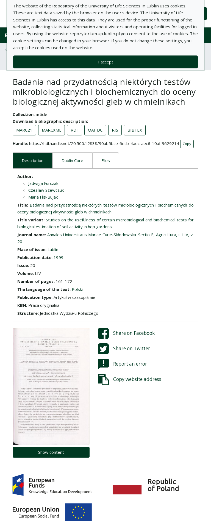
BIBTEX (134, 130)
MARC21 (24, 130)
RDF (75, 130)
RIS (115, 130)
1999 (58, 257)
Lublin (53, 249)
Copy (187, 143)
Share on (126, 333)
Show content (51, 452)
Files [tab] (105, 160)
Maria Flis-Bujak (43, 197)
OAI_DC (95, 130)
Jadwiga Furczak (43, 183)
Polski (77, 289)
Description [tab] (32, 160)
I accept (105, 62)
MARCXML (51, 130)
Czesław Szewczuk (46, 190)
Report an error (122, 364)
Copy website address (129, 379)
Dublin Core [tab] (72, 160)
